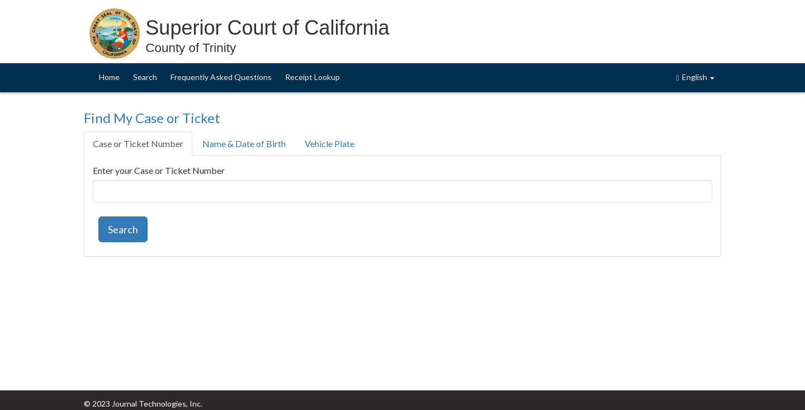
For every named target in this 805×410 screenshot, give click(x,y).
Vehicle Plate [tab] (329, 143)
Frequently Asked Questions (221, 77)
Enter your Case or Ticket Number (159, 170)
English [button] (695, 77)
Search (145, 77)
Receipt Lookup (312, 77)
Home (109, 77)
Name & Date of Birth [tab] (244, 143)
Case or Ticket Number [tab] (138, 143)
